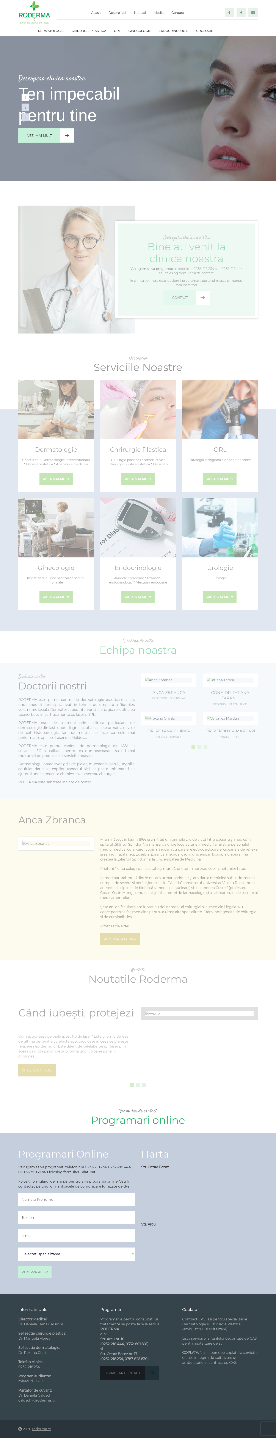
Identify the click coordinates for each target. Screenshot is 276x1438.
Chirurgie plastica (89, 31)
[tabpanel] (138, 108)
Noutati (140, 13)
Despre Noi (117, 13)
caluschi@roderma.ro (36, 1400)
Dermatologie (51, 31)
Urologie (204, 31)
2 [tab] (26, 107)
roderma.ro (41, 1429)
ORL (117, 31)
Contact (177, 13)
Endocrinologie (173, 31)
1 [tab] (25, 97)
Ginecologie (139, 31)
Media (159, 13)
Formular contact (131, 1373)
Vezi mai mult (50, 136)
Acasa (96, 13)
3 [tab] (25, 117)
